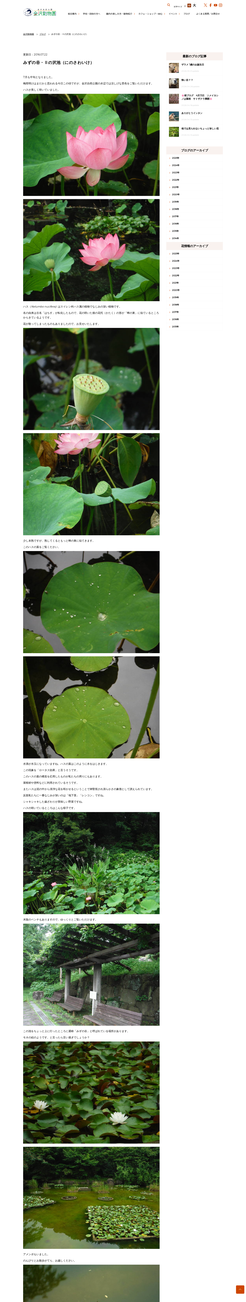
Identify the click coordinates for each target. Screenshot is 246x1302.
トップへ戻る (240, 1289)
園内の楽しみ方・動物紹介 (119, 13)
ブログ (186, 13)
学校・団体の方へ (91, 13)
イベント (173, 13)
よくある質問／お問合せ (208, 13)
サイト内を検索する (168, 4)
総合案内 (72, 13)
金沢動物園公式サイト (39, 12)
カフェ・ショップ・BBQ (150, 13)
